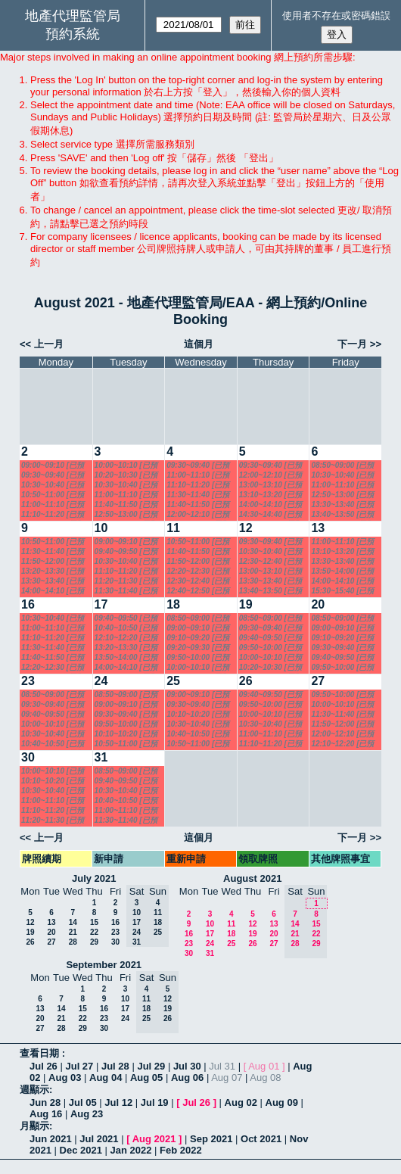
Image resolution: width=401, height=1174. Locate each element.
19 (246, 604)
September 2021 (103, 964)
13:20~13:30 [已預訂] (52, 571)
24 (101, 680)
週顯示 (34, 1089)
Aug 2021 (154, 1138)
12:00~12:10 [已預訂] (197, 514)
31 (101, 757)
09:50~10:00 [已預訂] (197, 657)
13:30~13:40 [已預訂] (342, 504)
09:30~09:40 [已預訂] (52, 475)
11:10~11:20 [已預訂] (52, 514)
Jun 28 (45, 1102)
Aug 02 (241, 1102)
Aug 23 (86, 1114)
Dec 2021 (81, 1150)
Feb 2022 (181, 1150)
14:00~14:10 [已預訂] (270, 504)
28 (73, 942)
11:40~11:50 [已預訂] (126, 504)
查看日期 (41, 1053)
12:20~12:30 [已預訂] (197, 571)
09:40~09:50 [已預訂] (126, 551)
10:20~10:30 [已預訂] (126, 475)
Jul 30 (187, 1066)
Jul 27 (79, 1066)
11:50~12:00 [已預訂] (52, 561)
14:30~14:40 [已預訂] (270, 514)
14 (73, 922)
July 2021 (94, 878)
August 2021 (252, 878)
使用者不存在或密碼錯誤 (336, 15)
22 (94, 932)
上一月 (49, 344)
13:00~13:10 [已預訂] (270, 485)
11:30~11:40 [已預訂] (197, 495)
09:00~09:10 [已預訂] (52, 465)
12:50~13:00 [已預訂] (126, 514)
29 (94, 942)
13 (318, 528)
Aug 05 (146, 1077)
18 (173, 604)
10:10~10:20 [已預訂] (126, 734)
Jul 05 (83, 1102)
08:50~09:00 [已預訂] (342, 465)
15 (94, 922)
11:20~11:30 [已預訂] (126, 581)
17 (101, 604)
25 (173, 680)
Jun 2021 (51, 1138)
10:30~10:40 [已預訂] (52, 485)
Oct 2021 (261, 1138)
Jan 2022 (131, 1150)
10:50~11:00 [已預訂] (52, 495)
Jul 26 (44, 1066)
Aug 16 (46, 1114)
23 (28, 680)
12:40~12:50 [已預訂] (197, 591)
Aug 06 (187, 1077)
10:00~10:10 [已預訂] (126, 465)
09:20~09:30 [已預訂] (197, 647)
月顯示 (34, 1126)
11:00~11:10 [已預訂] (52, 504)
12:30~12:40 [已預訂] (197, 581)
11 (173, 528)
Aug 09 (282, 1102)
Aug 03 (64, 1077)
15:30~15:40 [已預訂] (342, 591)
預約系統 (72, 34)
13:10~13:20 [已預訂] (270, 495)
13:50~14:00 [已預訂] (342, 571)
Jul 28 (115, 1066)
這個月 (198, 344)
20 (318, 604)
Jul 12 (118, 1102)
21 (73, 932)
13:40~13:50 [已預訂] (342, 514)
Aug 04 (105, 1077)
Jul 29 (151, 1066)
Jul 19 (155, 1102)
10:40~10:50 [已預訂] (126, 628)
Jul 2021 (98, 1138)
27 (318, 680)
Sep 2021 (211, 1138)
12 (246, 528)
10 (101, 528)
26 (246, 680)
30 (28, 757)
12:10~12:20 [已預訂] (126, 638)
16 (28, 604)
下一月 (352, 344)
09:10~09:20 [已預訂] (197, 638)
